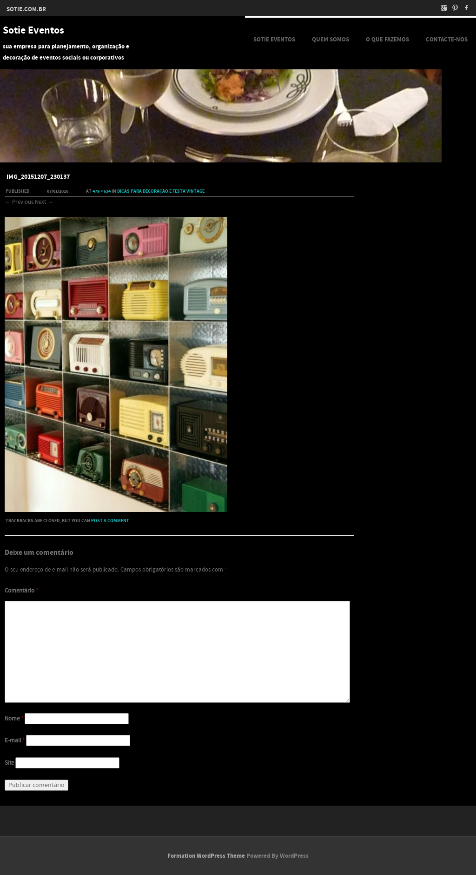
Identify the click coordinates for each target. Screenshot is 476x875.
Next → (44, 202)
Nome (14, 718)
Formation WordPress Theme (206, 856)
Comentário (21, 590)
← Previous (19, 202)
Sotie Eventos (33, 31)
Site (9, 763)
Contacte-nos (447, 39)
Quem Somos (330, 39)
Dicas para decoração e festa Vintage (161, 191)
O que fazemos (387, 39)
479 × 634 (102, 191)
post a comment (110, 521)
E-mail (15, 740)
